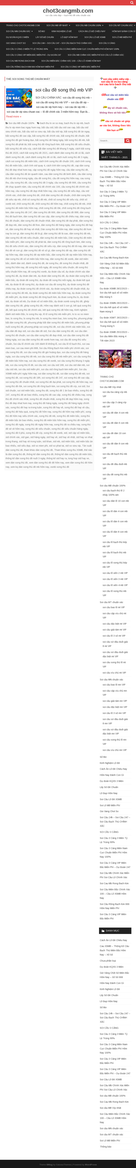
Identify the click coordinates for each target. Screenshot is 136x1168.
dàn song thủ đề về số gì (37, 250)
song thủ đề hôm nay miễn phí (68, 411)
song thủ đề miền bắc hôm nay (50, 420)
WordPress (91, 1165)
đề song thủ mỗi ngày (37, 267)
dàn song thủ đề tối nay (69, 246)
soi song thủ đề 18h (29, 377)
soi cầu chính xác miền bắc (71, 327)
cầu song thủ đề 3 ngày (41, 182)
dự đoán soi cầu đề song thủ (51, 284)
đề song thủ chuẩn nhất (72, 263)
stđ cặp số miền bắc (79, 433)
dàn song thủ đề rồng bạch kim (63, 242)
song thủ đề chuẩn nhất (42, 399)
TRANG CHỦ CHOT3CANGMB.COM (23, 25)
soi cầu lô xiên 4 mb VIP (115, 585)
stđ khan (47, 441)
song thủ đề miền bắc (68, 416)
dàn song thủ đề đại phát (64, 220)
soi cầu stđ (40, 365)
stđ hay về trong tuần (30, 441)
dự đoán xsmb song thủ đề (68, 301)
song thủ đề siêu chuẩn (37, 428)
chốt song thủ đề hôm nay (49, 203)
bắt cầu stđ (47, 127)
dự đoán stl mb (18, 301)
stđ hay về (52, 437)
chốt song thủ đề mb (74, 203)
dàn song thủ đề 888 (67, 212)
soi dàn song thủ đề (48, 373)
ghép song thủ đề (33, 305)
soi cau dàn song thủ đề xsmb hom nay (38, 339)
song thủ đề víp (34, 433)
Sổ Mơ (41, 31)
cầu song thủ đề (18, 182)
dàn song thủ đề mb (79, 233)
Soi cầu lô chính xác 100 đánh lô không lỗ (35, 344)
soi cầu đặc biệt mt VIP (115, 623)
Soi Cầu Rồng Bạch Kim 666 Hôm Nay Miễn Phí (30, 67)
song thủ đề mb (47, 416)
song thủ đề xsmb (53, 433)
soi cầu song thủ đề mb (24, 356)
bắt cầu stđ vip (55, 131)
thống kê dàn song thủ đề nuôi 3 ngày (25, 458)
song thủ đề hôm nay (40, 411)
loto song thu (70, 318)
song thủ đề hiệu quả (17, 411)
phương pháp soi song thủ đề (40, 327)
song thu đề (42, 390)
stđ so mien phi (40, 445)
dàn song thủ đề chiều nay (65, 216)
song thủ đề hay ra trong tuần (26, 407)
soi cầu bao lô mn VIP (114, 684)
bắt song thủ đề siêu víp (18, 148)
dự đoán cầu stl (56, 271)
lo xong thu (16, 318)
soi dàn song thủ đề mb (72, 373)
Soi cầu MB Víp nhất (57, 25)
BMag (49, 1165)
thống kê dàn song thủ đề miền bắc (73, 454)
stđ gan (25, 437)
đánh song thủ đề (35, 263)
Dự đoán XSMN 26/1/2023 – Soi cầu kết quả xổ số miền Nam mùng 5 (114, 307)
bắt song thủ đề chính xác (46, 136)
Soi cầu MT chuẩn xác (111, 602)
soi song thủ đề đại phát (48, 382)
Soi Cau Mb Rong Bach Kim (20, 61)
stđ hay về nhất (67, 437)
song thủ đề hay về (53, 407)
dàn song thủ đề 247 (21, 212)
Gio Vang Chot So (16, 43)
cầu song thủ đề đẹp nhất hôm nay (34, 191)
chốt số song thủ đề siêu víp (63, 199)
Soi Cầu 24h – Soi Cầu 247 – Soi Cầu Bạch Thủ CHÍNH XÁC (62, 43)
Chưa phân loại (108, 960)
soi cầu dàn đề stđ (37, 331)
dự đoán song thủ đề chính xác (33, 288)
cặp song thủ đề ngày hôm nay (49, 169)
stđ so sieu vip (73, 445)
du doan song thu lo (68, 297)
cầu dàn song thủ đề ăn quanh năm (24, 174)
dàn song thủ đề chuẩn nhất (35, 220)
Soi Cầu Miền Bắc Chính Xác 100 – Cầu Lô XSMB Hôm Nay (71, 61)
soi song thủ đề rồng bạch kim (39, 386)
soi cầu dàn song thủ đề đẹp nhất (44, 335)
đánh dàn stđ (18, 263)
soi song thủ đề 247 (52, 377)
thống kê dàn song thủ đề (40, 454)
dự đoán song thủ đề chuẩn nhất (68, 288)
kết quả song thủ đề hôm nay (58, 310)
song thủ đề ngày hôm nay (39, 424)
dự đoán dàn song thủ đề (51, 276)
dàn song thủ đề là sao (56, 233)
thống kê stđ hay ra (57, 458)
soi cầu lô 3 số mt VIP (114, 635)
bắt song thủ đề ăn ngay (76, 131)
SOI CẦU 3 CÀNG (107, 43)
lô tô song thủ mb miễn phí (57, 314)
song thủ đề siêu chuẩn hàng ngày (69, 428)
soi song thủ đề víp (66, 386)
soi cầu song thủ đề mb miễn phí (55, 356)
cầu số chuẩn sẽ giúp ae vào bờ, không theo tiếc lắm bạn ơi (115, 126)
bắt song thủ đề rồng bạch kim (44, 144)
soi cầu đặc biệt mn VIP (115, 707)
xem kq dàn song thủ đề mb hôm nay (30, 467)
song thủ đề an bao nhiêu (24, 394)
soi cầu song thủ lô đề (21, 365)
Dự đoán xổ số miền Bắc (40, 301)
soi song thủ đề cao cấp (76, 377)
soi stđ (81, 386)
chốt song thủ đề (25, 203)
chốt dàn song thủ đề (28, 195)
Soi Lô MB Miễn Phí (122, 37)
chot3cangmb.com (68, 10)
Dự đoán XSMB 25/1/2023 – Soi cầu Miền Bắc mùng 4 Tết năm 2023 (114, 336)
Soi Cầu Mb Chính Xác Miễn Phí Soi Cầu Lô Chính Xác (96, 55)
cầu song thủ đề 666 (65, 182)
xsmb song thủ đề (59, 467)
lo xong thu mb (31, 318)
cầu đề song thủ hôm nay (65, 178)
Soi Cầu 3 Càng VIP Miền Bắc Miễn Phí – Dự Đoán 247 (33, 55)
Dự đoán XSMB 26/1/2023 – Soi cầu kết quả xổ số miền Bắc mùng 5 (114, 292)
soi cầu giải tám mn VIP (115, 701)
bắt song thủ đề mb (75, 140)
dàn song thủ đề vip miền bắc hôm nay (71, 254)
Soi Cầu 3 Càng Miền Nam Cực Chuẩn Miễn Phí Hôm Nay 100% (87, 49)
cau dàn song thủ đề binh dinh (60, 174)
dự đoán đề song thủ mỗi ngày (55, 280)
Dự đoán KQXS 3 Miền (17, 37)
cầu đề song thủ (42, 178)
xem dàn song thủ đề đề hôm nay (46, 462)
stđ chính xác (13, 437)
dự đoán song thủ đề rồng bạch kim (38, 297)
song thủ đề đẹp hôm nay (69, 399)
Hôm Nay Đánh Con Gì (112, 775)
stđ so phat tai (56, 445)
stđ (65, 433)
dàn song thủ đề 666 (44, 212)
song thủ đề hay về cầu (77, 407)
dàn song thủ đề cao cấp (36, 216)
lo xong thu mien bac (51, 318)
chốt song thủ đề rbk (50, 208)
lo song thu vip (34, 314)
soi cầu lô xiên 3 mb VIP (115, 579)
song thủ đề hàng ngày (45, 403)
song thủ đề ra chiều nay (67, 424)
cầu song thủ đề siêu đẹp (66, 191)
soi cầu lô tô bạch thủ (69, 344)
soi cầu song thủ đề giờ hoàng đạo (42, 352)
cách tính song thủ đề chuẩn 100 (56, 161)
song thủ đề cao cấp (50, 394)
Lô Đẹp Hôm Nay (69, 37)
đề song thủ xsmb (37, 271)
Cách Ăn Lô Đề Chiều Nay (91, 31)
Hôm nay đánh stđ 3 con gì (58, 305)
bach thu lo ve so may (51, 123)
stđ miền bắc (68, 441)
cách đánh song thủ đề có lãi (40, 157)
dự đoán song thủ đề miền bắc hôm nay (50, 293)
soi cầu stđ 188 (56, 365)
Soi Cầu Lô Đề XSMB (95, 37)
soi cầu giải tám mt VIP (114, 629)
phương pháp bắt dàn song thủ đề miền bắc (51, 322)
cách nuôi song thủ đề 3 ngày (72, 157)
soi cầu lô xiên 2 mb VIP (115, 573)
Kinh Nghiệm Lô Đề (62, 31)
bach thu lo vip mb (73, 123)
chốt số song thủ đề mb (34, 199)
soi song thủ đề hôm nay (75, 382)
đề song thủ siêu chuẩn (61, 267)
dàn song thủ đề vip (61, 250)
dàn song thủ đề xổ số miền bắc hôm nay (27, 259)
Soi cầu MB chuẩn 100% (88, 25)
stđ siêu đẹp (23, 445)
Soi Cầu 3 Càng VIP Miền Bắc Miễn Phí (80, 67)
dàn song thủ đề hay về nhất (24, 229)
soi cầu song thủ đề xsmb (42, 360)
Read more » (13, 116)
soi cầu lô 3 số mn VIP (114, 713)
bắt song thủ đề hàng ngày (49, 140)
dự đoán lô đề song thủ (22, 284)
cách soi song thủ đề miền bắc (22, 161)
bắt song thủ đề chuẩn (73, 136)
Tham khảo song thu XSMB (68, 450)
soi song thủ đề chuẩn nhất (20, 382)
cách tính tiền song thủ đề (60, 165)
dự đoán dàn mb (28, 276)
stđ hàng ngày (37, 437)
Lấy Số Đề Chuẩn (45, 37)
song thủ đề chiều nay (73, 394)
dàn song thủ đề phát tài (33, 242)
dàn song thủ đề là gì (31, 233)
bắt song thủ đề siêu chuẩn (75, 144)
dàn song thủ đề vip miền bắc (34, 254)
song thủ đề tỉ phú (15, 433)
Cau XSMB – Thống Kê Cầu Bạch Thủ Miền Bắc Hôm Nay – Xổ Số (114, 181)
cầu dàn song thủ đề (77, 169)
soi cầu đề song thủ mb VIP (64, 89)
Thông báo (105, 1146)
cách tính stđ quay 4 (34, 165)
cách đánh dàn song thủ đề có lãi (66, 153)
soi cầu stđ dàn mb (75, 365)
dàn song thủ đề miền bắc (53, 237)
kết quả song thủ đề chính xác (25, 310)
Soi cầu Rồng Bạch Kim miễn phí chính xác (61, 348)
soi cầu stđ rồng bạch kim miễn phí (59, 369)
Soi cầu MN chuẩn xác (18, 31)
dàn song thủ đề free (29, 225)
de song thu (52, 263)
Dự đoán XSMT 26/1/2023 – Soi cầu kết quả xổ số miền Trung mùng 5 (114, 321)
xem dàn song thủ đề (17, 462)
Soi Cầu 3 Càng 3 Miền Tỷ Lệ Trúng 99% (27, 49)
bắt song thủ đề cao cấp (18, 136)
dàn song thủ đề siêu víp (43, 246)
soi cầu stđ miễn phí (29, 369)
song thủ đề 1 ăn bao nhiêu (64, 390)
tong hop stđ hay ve (78, 458)
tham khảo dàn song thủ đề (38, 450)
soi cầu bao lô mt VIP (114, 607)
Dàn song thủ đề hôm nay (54, 229)
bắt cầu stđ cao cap (65, 127)
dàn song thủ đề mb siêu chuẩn (22, 237)
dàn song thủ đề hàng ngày (55, 225)
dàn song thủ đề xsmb (61, 259)
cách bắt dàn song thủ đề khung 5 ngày (53, 148)
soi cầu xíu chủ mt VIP (114, 672)
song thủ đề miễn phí (78, 420)
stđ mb (56, 441)
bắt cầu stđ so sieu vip (34, 131)
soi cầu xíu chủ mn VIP (115, 750)
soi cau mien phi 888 (27, 348)
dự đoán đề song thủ (27, 280)
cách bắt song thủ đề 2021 (33, 153)
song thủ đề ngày (15, 424)
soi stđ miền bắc (25, 390)
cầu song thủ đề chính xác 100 (44, 186)
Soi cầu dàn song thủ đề (61, 331)
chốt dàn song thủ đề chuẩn (55, 195)
